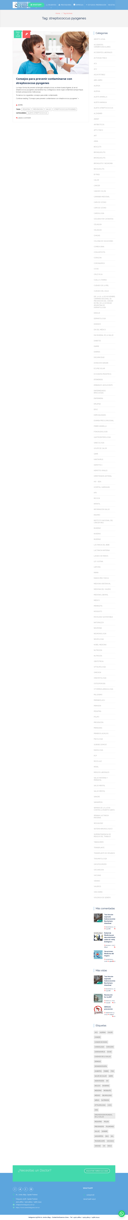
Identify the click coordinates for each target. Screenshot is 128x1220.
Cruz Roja (98, 274)
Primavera (98, 728)
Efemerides (98, 379)
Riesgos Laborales (101, 772)
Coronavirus (99, 263)
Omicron (97, 672)
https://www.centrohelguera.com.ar (26, 1207)
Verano (97, 881)
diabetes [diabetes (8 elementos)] (98, 1071)
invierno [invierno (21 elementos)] (105, 1086)
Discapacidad (99, 357)
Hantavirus (98, 459)
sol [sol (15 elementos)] (112, 1136)
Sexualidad (98, 823)
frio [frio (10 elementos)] (112, 1071)
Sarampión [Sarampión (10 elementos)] (99, 1136)
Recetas (111, 5)
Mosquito (98, 611)
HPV (95, 493)
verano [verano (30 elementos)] (98, 1146)
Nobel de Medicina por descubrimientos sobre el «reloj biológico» (110, 937)
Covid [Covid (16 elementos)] (109, 1052)
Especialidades (100, 415)
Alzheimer (98, 113)
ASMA (96, 141)
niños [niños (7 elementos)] (97, 1100)
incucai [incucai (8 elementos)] (97, 1086)
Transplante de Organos (104, 853)
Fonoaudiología (100, 432)
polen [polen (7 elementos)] (106, 1121)
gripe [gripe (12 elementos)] (111, 1076)
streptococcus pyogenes (65, 109)
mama (96, 572)
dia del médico (100, 330)
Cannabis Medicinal (102, 197)
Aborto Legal (99, 39)
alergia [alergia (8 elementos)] (103, 1032)
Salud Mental (99, 785)
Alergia (97, 86)
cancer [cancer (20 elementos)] (97, 1037)
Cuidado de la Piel (101, 285)
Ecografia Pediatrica (102, 374)
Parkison (97, 706)
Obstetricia (98, 661)
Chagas (97, 235)
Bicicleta (97, 147)
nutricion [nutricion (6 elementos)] (105, 1100)
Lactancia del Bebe (102, 545)
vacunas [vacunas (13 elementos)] (110, 1141)
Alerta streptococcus (37, 113)
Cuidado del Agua (101, 291)
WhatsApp (37, 5)
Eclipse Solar (99, 368)
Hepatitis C (98, 465)
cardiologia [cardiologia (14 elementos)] (99, 1047)
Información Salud (102, 509)
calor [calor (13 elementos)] (110, 1032)
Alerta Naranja (100, 102)
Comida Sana (99, 247)
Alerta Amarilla (100, 97)
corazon (97, 258)
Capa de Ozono (100, 208)
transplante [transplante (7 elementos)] (100, 1141)
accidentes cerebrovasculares (102, 46)
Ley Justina (98, 561)
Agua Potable (99, 75)
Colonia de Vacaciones (103, 241)
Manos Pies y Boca (101, 578)
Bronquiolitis (99, 152)
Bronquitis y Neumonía (103, 163)
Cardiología (99, 213)
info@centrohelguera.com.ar (24, 1205)
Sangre (97, 797)
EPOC (96, 409)
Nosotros (22, 5)
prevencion (38, 109)
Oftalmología (100, 667)
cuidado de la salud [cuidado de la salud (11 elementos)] (103, 1056)
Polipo (96, 717)
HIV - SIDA (97, 481)
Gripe (96, 454)
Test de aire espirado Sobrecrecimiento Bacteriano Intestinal (111, 919)
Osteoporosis (99, 683)
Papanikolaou (99, 700)
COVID (96, 269)
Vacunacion (99, 870)
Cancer (97, 185)
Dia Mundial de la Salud (103, 335)
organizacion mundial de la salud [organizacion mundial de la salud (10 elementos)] (103, 1116)
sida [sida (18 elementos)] (107, 1136)
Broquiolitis (99, 169)
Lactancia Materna (102, 550)
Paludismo (98, 695)
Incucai (97, 498)
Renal (96, 767)
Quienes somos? (100, 744)
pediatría (26, 109)
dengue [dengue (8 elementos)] (98, 1061)
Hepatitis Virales (100, 470)
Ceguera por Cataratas (103, 219)
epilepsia (97, 404)
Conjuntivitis (99, 252)
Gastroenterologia (102, 437)
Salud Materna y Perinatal (101, 779)
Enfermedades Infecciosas (100, 392)
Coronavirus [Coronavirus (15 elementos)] (100, 1052)
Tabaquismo (99, 842)
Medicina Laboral (101, 595)
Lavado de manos (101, 556)
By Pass (97, 174)
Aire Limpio (98, 80)
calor (96, 180)
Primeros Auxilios (101, 733)
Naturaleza (99, 622)
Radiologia (98, 750)
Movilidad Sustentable (103, 617)
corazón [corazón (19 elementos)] (109, 1047)
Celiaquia (98, 224)
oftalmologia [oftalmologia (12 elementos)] (100, 1105)
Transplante (99, 847)
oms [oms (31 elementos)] (96, 1110)
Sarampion (98, 802)
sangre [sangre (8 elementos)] (104, 1131)
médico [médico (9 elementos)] (97, 1095)
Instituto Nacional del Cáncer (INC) (103, 522)
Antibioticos (99, 124)
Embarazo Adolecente (103, 385)
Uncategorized (100, 864)
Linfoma (97, 567)
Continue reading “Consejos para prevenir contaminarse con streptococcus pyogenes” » (47, 98)
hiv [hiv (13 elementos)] (107, 1081)
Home (58, 13)
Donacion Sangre (101, 363)
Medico (97, 600)
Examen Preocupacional (104, 420)
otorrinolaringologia (103, 689)
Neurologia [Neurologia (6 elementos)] (107, 1095)
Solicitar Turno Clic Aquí (89, 1172)
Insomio (97, 515)
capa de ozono (100, 202)
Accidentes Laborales (103, 52)
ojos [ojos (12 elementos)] (109, 1105)
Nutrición (98, 656)
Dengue (97, 313)
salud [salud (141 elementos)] (97, 1131)
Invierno (97, 528)
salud (48, 109)
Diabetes (97, 341)
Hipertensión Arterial (103, 476)
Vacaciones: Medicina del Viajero (109, 954)
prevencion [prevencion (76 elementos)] (99, 1126)
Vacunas (97, 875)
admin (19, 105)
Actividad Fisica (100, 58)
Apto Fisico (98, 130)
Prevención (98, 722)
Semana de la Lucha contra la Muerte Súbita (104, 809)
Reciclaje (98, 761)
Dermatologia (100, 318)
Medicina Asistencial (102, 584)
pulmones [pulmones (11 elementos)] (110, 1126)
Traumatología (100, 859)
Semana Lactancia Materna (101, 817)
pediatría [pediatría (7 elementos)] (98, 1121)
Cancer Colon (100, 191)
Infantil (97, 504)
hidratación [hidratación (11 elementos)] (99, 1081)
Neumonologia (100, 633)
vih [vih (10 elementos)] (104, 1146)
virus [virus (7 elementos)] (109, 1146)
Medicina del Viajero (102, 589)
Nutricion (98, 650)
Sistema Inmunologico (103, 829)
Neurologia (99, 639)
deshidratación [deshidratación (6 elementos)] (101, 1066)
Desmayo (97, 324)
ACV (95, 63)
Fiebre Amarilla (100, 426)
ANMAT (96, 119)
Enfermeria (98, 398)
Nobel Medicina (100, 645)
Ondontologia (100, 678)
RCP (95, 756)
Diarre (96, 346)
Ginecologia (99, 443)
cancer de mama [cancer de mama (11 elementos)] (101, 1042)
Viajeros (97, 886)
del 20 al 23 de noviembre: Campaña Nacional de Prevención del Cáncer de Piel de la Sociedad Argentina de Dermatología (104, 302)
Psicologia (98, 739)
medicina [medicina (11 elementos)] (98, 1090)
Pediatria (97, 711)
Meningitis (98, 606)
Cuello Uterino (100, 280)
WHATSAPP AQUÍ (89, 1199)
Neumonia (98, 628)
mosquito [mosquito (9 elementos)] (107, 1090)
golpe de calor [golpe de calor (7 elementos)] (101, 1076)
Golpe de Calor (100, 448)
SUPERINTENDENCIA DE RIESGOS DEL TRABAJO (102, 835)
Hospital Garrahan (102, 487)
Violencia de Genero (102, 897)
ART (95, 136)
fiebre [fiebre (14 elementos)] (106, 1071)
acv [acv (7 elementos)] (96, 1032)
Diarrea (97, 352)
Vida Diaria (98, 892)
